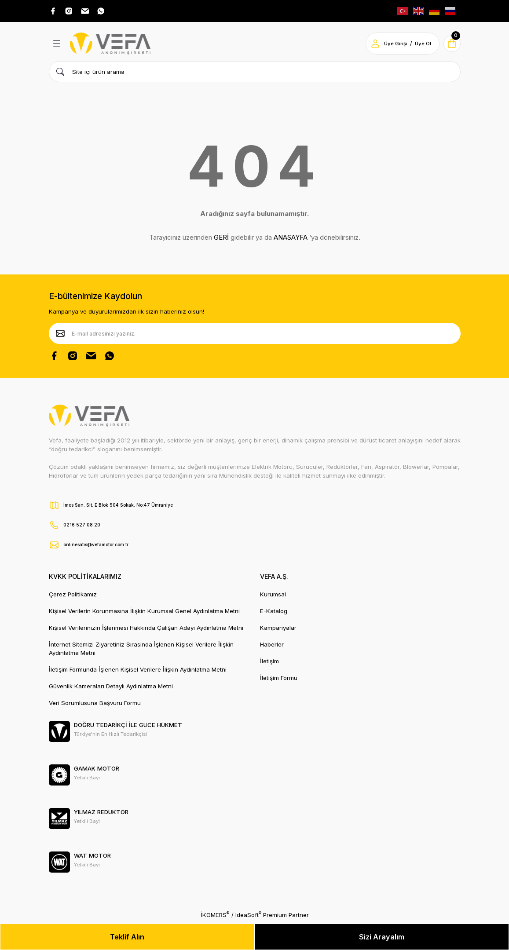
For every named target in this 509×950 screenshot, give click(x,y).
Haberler (272, 646)
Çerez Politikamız (73, 595)
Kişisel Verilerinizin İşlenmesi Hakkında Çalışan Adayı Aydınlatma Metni (146, 629)
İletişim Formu (278, 679)
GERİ (221, 239)
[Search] (255, 73)
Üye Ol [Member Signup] (419, 45)
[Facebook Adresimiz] (54, 12)
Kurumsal (273, 595)
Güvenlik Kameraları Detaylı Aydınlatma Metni (111, 687)
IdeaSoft (248, 916)
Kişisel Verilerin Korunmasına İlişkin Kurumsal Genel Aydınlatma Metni (144, 612)
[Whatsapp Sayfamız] (109, 357)
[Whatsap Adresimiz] (109, 12)
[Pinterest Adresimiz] (91, 12)
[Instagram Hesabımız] (72, 357)
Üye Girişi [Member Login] (391, 45)
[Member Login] (371, 45)
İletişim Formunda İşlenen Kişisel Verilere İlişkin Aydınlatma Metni (138, 671)
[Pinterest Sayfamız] (91, 357)
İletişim (269, 662)
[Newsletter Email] (255, 335)
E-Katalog (273, 612)
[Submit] (60, 335)
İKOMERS (215, 916)
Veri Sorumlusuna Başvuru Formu (95, 704)
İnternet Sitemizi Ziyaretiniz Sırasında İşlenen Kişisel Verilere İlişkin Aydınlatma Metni (141, 650)
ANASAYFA (291, 239)
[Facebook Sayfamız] (54, 357)
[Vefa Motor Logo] (110, 45)
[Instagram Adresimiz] (72, 12)
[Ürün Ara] (60, 73)
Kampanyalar (278, 629)
